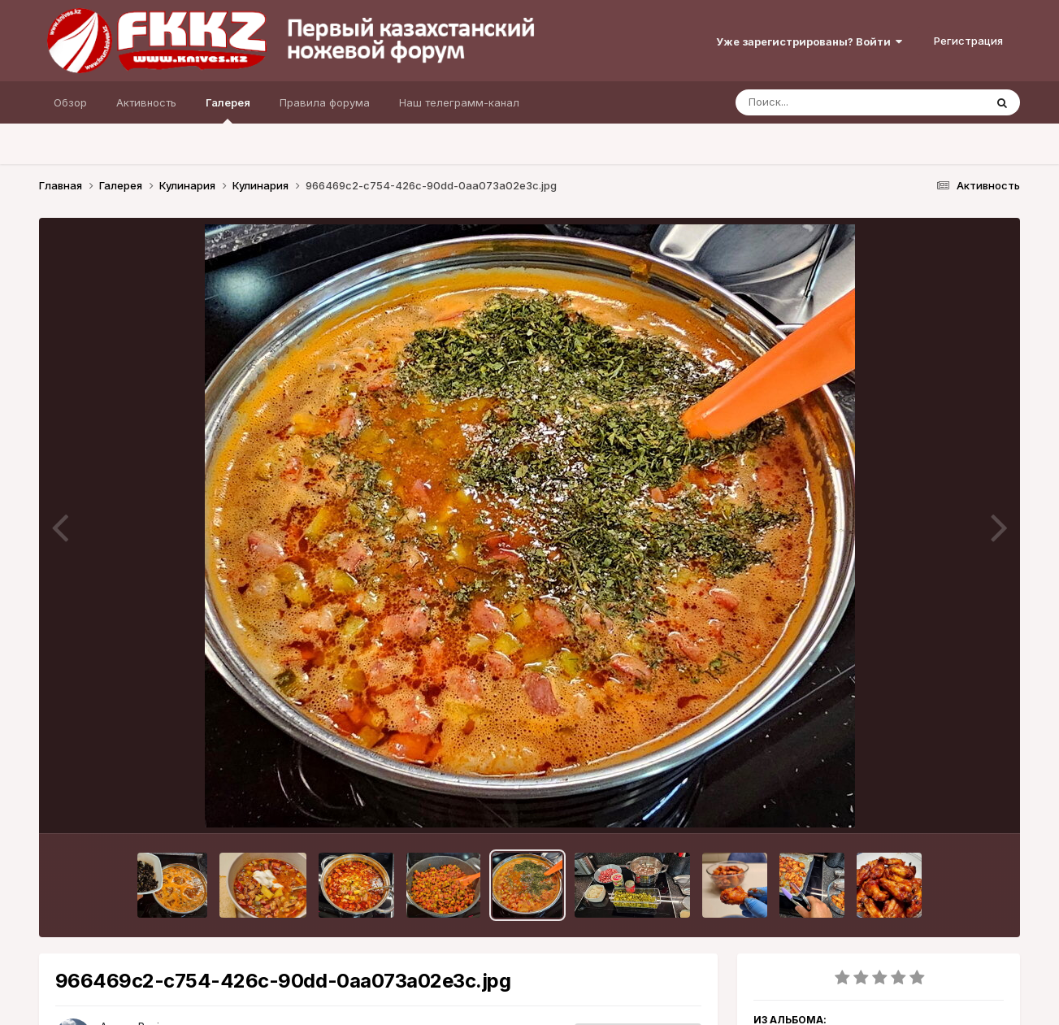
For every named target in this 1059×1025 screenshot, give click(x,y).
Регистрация (968, 40)
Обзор (70, 102)
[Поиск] (829, 102)
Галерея (228, 110)
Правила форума (325, 102)
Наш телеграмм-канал (459, 102)
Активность (146, 102)
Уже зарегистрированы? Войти (809, 41)
